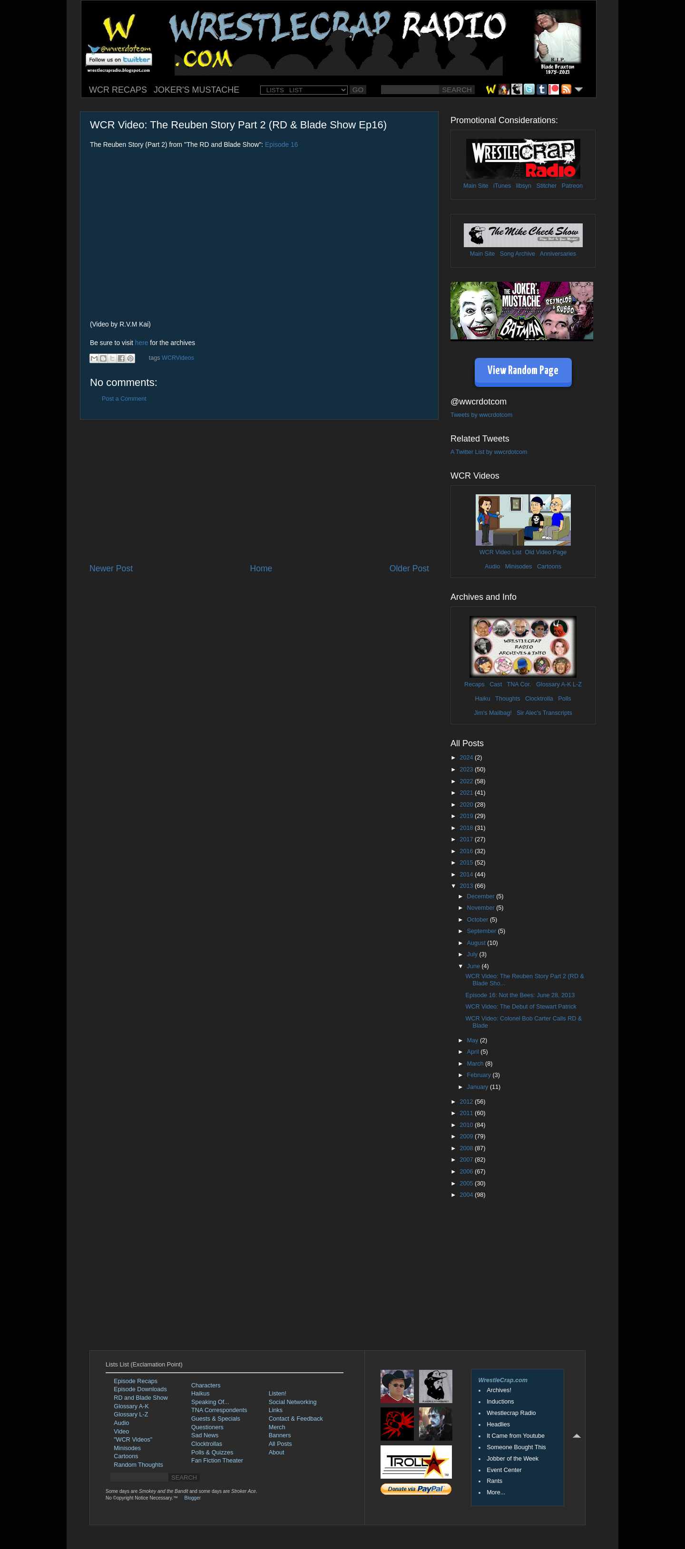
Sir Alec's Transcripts (544, 713)
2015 (467, 862)
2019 (467, 816)
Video (121, 1431)
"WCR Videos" (133, 1439)
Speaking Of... (210, 1402)
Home (261, 568)
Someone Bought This (516, 1447)
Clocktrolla (539, 698)
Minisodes (518, 566)
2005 (467, 1183)
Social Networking (293, 1402)
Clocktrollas (206, 1444)
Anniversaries (558, 253)
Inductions (500, 1401)
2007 (467, 1159)
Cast (495, 684)
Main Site (476, 186)
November (482, 907)
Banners (280, 1435)
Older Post (409, 568)
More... (496, 1492)
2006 (467, 1171)
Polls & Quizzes (212, 1452)
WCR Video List (501, 552)
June (474, 966)
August (477, 943)
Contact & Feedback (296, 1418)
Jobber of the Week (512, 1458)
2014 (467, 874)
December (482, 896)
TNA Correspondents (219, 1410)
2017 (467, 839)
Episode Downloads (140, 1389)
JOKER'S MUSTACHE (196, 90)
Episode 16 (281, 144)
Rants (494, 1481)
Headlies (498, 1424)
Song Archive (517, 253)
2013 (467, 886)
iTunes (502, 186)
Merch (277, 1427)
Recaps (474, 684)
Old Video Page (546, 552)
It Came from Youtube (516, 1436)
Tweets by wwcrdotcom (481, 415)
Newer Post (111, 568)
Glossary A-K (553, 684)
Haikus (200, 1393)
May (473, 1040)
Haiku (482, 698)
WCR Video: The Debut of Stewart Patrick (520, 1006)
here (141, 342)
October (478, 919)
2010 (467, 1125)
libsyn (523, 186)
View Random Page (523, 371)
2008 (467, 1148)
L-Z (576, 684)
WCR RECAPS (118, 90)
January (478, 1087)
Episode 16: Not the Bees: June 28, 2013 (520, 995)
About (276, 1452)
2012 (467, 1101)
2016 (467, 851)
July (473, 954)
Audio (492, 566)
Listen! (277, 1393)
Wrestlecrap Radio (511, 1413)
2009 (467, 1136)
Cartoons (549, 566)
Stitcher (547, 186)
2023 (467, 769)
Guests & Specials (215, 1418)
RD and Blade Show (140, 1398)
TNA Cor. (519, 684)
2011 (467, 1113)
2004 (467, 1195)
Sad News (204, 1435)
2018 (467, 828)
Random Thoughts (138, 1465)
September (482, 931)
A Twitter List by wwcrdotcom (488, 452)
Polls (564, 698)
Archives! (499, 1390)
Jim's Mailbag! (492, 713)
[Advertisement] (259, 491)
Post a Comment (124, 398)
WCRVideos (178, 358)
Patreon (572, 186)
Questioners (207, 1427)
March (476, 1063)
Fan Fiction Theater (217, 1460)
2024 (467, 757)
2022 (467, 781)
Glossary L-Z (131, 1414)
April (474, 1052)
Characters (206, 1385)
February (480, 1075)
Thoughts (507, 698)
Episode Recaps (135, 1381)
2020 (467, 804)
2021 (467, 792)
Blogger (193, 1498)
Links (276, 1410)
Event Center (504, 1470)
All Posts (280, 1444)
